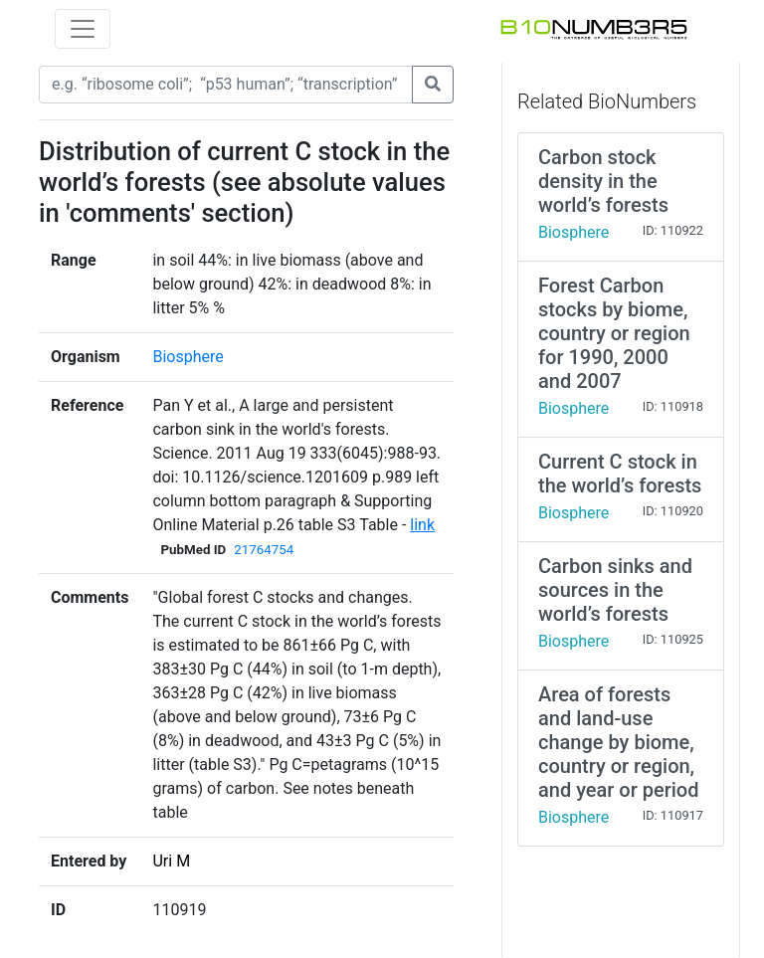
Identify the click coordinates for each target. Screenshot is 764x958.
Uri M (171, 861)
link (422, 524)
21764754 (263, 549)
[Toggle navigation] (82, 29)
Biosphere (187, 356)
